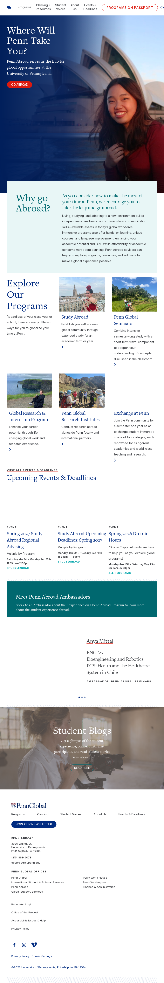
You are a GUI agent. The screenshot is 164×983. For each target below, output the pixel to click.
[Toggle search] (9, 7)
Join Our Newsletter (34, 824)
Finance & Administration (99, 887)
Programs (24, 7)
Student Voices (60, 7)
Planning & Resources (43, 7)
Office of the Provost (24, 912)
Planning (42, 814)
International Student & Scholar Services (37, 882)
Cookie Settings (42, 956)
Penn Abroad (19, 887)
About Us (75, 7)
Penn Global (19, 877)
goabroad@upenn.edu (25, 862)
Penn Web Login (21, 904)
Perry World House (95, 877)
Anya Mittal (100, 641)
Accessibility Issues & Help (28, 920)
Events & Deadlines (90, 7)
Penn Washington (94, 882)
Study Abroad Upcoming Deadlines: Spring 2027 (82, 536)
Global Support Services (27, 891)
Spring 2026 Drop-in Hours (128, 536)
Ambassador (98, 681)
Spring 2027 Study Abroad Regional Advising (24, 540)
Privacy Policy (20, 928)
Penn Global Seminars (131, 681)
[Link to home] (82, 805)
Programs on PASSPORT (130, 8)
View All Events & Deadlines (32, 470)
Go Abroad (20, 84)
